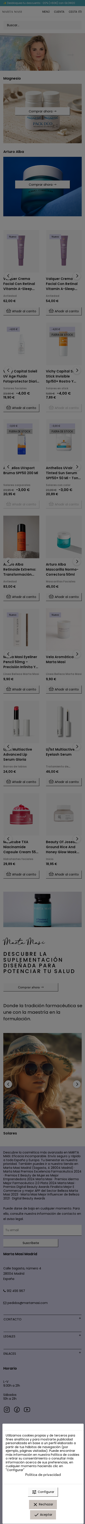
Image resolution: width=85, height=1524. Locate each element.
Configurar (43, 1492)
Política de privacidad (43, 1474)
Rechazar (43, 1504)
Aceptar (43, 1514)
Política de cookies (65, 1454)
